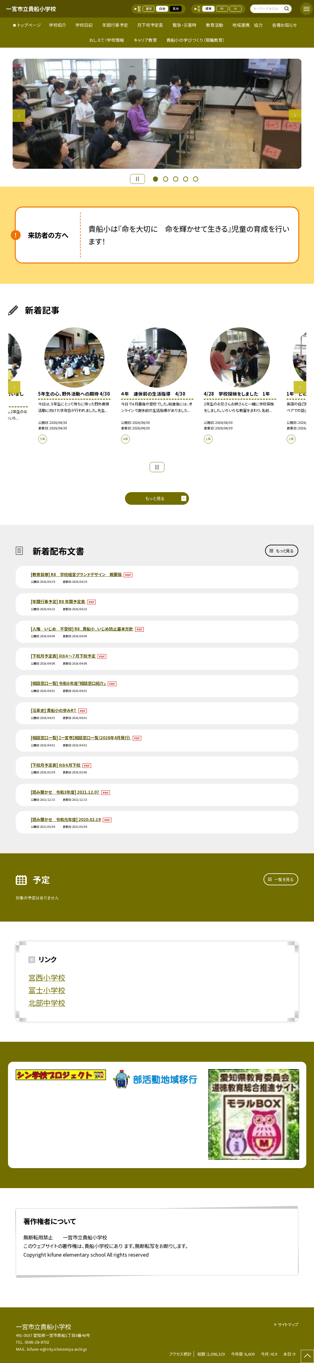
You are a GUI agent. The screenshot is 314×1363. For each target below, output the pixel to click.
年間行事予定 (115, 25)
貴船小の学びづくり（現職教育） (195, 40)
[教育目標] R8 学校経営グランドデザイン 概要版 (77, 574)
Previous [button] (19, 115)
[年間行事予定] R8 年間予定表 (58, 601)
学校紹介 (57, 25)
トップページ (29, 25)
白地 (162, 8)
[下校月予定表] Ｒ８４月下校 (56, 765)
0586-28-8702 (37, 1342)
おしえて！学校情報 (106, 40)
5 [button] (195, 178)
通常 (149, 8)
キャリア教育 (145, 40)
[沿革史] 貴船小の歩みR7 (54, 710)
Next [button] (295, 115)
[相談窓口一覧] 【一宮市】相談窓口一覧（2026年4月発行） (81, 738)
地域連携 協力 (247, 25)
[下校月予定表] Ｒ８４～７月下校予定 (63, 656)
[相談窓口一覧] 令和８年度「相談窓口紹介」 (69, 683)
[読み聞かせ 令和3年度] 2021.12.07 (65, 792)
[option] (157, 114)
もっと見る (155, 498)
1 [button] (155, 178)
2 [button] (165, 178)
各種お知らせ (284, 25)
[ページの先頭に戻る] (307, 1356)
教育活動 (214, 25)
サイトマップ (288, 1324)
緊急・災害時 (184, 25)
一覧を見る (284, 879)
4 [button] (185, 178)
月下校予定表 (150, 25)
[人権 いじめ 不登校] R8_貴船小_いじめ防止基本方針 (82, 629)
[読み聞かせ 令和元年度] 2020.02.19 (66, 819)
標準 (208, 8)
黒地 (176, 8)
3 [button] (175, 178)
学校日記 (84, 25)
